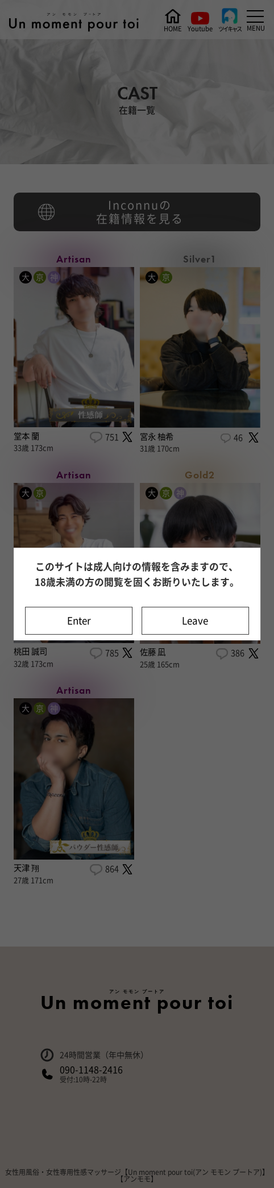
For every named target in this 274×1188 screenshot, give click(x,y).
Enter (79, 621)
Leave (195, 621)
